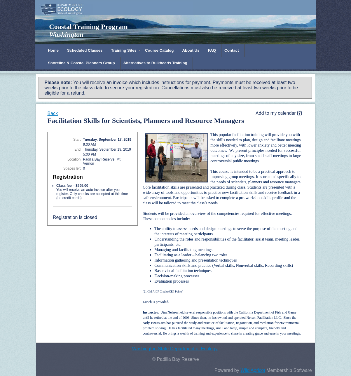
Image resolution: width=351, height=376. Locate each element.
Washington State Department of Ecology (175, 348)
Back (52, 113)
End (77, 149)
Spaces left (72, 168)
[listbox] (280, 113)
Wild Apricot (252, 370)
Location (74, 159)
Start (77, 139)
